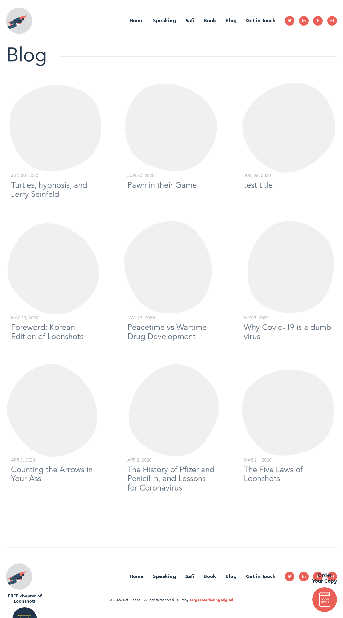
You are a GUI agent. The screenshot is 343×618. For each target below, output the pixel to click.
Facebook (318, 21)
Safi (189, 20)
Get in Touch (261, 20)
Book (210, 20)
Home (136, 20)
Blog (231, 20)
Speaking (164, 20)
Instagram (332, 21)
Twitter (289, 21)
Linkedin (304, 21)
